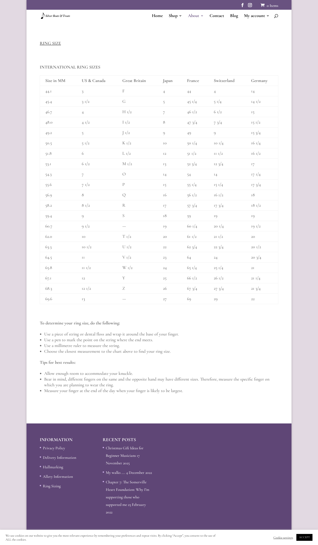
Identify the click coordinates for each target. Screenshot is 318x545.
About (193, 16)
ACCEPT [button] (304, 537)
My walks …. (115, 472)
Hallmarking (53, 467)
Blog (234, 16)
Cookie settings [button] (283, 537)
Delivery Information (59, 457)
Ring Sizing (52, 486)
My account (254, 16)
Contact (217, 16)
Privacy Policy (54, 448)
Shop (173, 16)
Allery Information (58, 476)
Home (157, 16)
